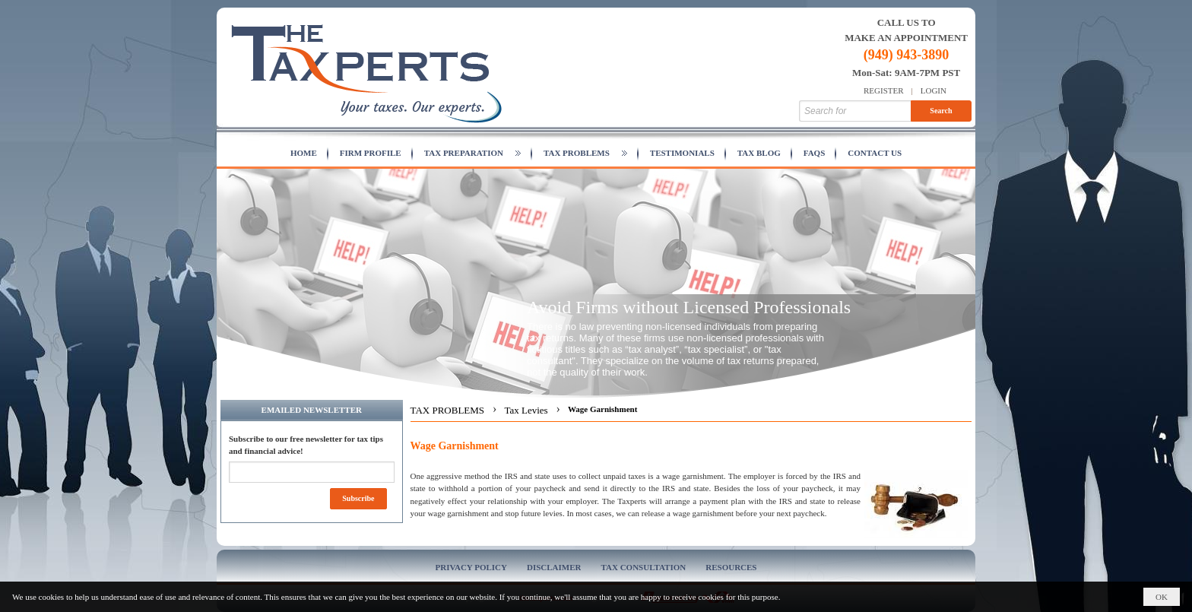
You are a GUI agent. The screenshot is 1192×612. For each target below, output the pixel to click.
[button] (472, 153)
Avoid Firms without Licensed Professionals (689, 307)
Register (884, 90)
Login (933, 90)
